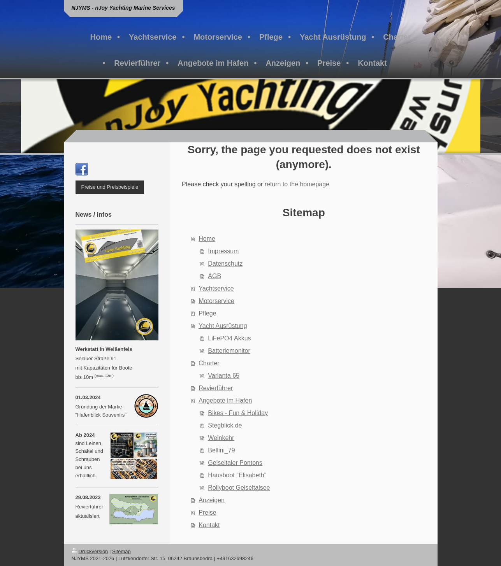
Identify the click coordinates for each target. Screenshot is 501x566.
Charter (209, 363)
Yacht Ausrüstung (223, 325)
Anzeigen (212, 500)
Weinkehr (221, 438)
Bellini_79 (221, 450)
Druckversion (90, 551)
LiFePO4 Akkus (229, 338)
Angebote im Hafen (225, 400)
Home (207, 238)
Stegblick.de (225, 425)
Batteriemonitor (229, 350)
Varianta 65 (223, 375)
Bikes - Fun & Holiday (238, 413)
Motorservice (216, 301)
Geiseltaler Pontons (235, 462)
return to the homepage (297, 184)
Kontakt (209, 525)
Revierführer (216, 388)
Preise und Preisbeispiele (110, 187)
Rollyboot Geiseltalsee (239, 487)
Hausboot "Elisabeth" (237, 475)
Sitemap (121, 551)
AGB (214, 276)
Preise (207, 512)
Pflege (207, 313)
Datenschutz (225, 263)
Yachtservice (216, 288)
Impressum (223, 251)
